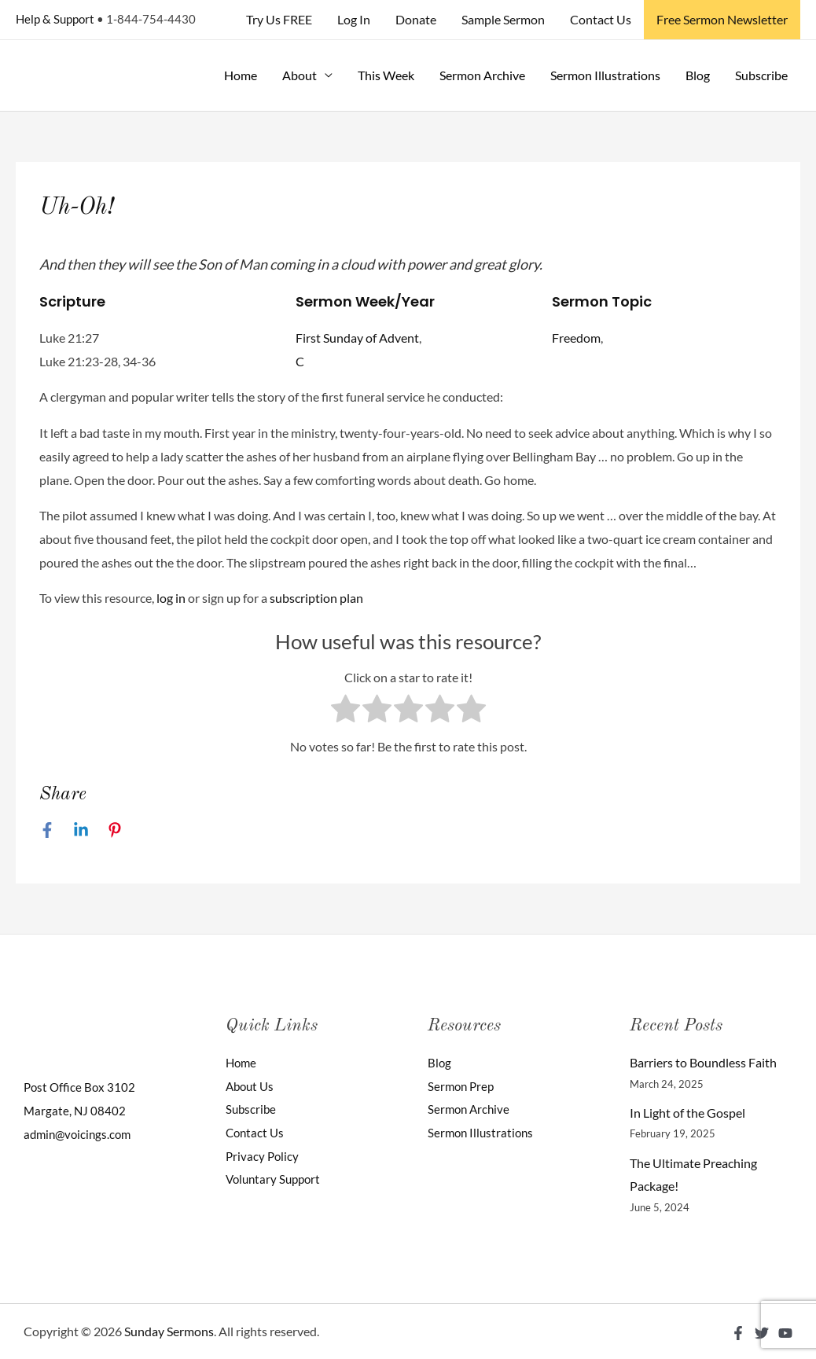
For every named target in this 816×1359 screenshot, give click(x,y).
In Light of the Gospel (687, 1112)
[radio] (345, 712)
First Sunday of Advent (357, 337)
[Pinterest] (115, 829)
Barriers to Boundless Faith (703, 1062)
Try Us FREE (279, 19)
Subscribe (761, 75)
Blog (698, 75)
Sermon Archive (482, 75)
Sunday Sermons (169, 1331)
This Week (386, 75)
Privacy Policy (263, 1155)
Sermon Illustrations (605, 75)
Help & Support (55, 19)
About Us (252, 1085)
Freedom (576, 337)
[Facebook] (47, 829)
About (299, 75)
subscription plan (316, 597)
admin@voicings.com (80, 1133)
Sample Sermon (503, 19)
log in (171, 597)
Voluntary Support (276, 1178)
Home (240, 75)
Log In (353, 19)
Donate (415, 19)
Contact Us (600, 19)
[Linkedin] (81, 829)
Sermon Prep (463, 1085)
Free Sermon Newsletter (722, 19)
